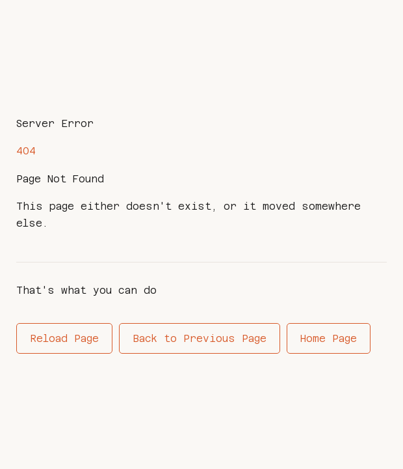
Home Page (328, 338)
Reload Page (64, 338)
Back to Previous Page (199, 338)
